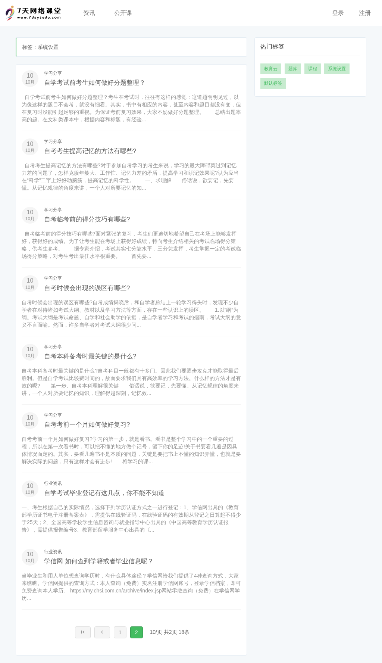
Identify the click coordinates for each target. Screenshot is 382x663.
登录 (338, 13)
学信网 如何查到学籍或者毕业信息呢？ (108, 561)
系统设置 (337, 68)
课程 (312, 68)
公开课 (123, 13)
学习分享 (53, 73)
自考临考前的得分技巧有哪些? (94, 219)
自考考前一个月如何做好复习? (94, 424)
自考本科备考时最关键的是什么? (98, 356)
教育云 (271, 68)
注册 (365, 13)
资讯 (89, 13)
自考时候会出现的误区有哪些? (94, 287)
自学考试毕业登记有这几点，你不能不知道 (115, 492)
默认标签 (273, 83)
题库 (292, 68)
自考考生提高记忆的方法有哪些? (98, 150)
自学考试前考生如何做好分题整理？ (103, 82)
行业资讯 (53, 483)
